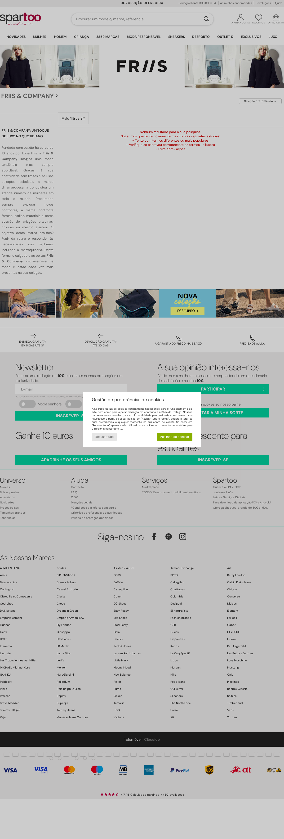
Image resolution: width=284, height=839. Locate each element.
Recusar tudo (104, 437)
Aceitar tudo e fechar (174, 437)
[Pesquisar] (206, 19)
